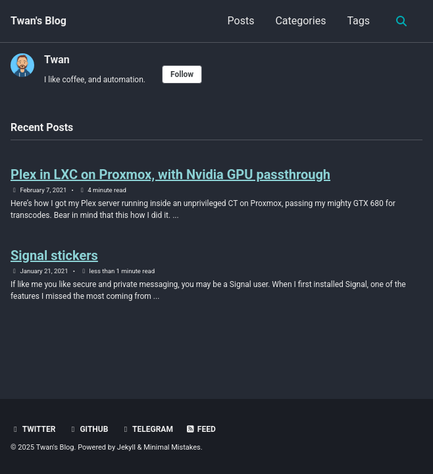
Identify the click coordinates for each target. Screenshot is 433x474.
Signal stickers (54, 255)
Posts (241, 20)
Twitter (33, 429)
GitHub (88, 429)
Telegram (146, 429)
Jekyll (126, 447)
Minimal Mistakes (172, 447)
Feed (201, 429)
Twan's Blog (38, 20)
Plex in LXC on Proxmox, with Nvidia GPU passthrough (170, 174)
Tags (358, 20)
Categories (300, 20)
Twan (57, 59)
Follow (181, 74)
